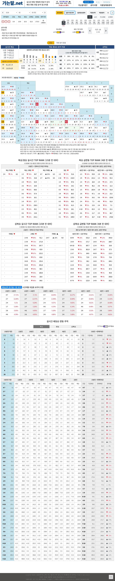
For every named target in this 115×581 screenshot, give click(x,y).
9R (98, 22)
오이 (95, 17)
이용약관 (77, 579)
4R (76, 22)
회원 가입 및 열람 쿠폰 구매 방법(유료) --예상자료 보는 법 (19, 33)
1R (63, 22)
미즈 (90, 17)
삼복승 (73, 326)
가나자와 (102, 17)
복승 (41, 326)
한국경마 (59, 13)
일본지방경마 (70, 13)
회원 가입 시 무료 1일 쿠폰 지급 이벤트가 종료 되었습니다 (19, 35)
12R (112, 22)
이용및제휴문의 (106, 5)
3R (72, 22)
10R (103, 22)
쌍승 (57, 326)
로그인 (98, 2)
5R (81, 22)
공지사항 (93, 5)
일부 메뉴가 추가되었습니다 (10, 38)
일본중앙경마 (81, 13)
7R (90, 22)
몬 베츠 (110, 17)
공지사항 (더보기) (4, 28)
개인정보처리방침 (84, 579)
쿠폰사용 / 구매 (88, 2)
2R (68, 22)
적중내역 (93, 13)
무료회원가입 (106, 2)
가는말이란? (83, 5)
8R (94, 22)
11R (107, 22)
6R (85, 22)
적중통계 (101, 13)
